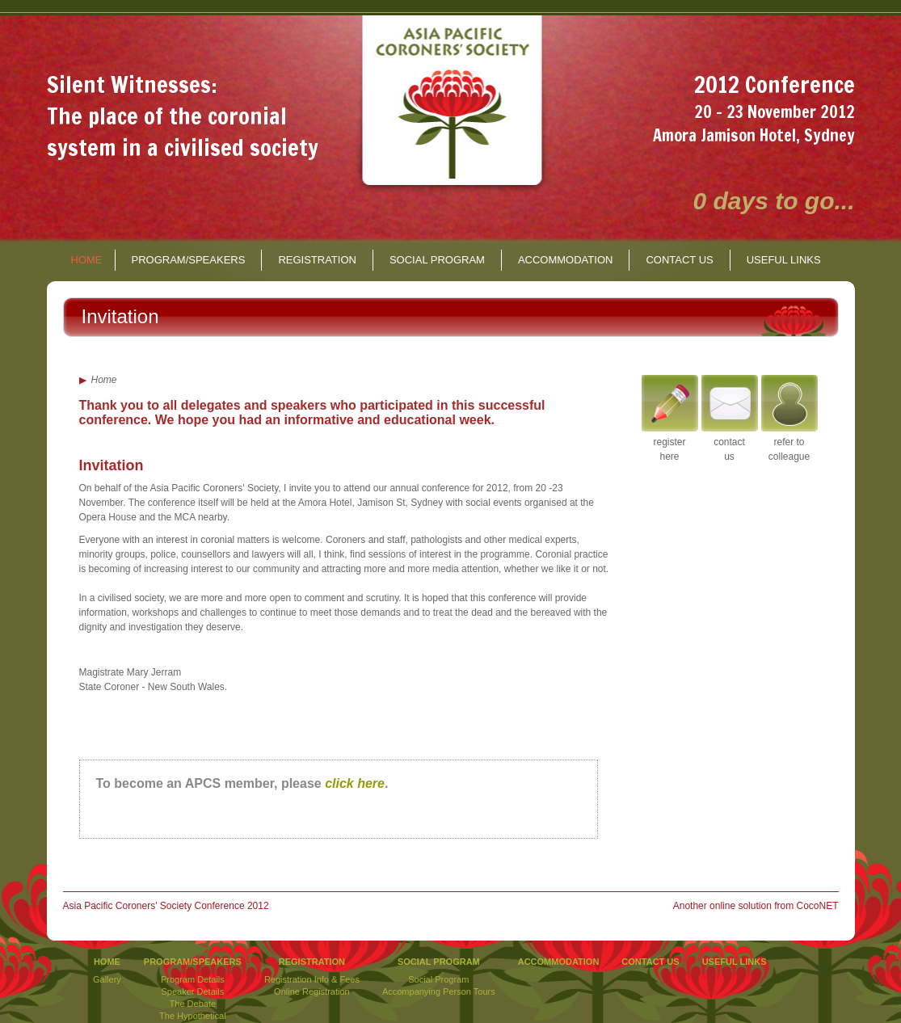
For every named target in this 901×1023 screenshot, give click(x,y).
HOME (87, 260)
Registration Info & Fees (312, 979)
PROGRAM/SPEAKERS (189, 260)
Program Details (193, 979)
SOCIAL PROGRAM (437, 260)
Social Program (438, 979)
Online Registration (312, 991)
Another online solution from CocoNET (756, 905)
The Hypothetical (192, 1016)
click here (355, 783)
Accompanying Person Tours (438, 991)
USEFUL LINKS (784, 260)
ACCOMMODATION (565, 260)
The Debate (193, 1003)
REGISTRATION (317, 260)
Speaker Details (193, 991)
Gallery (107, 979)
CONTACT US (679, 260)
